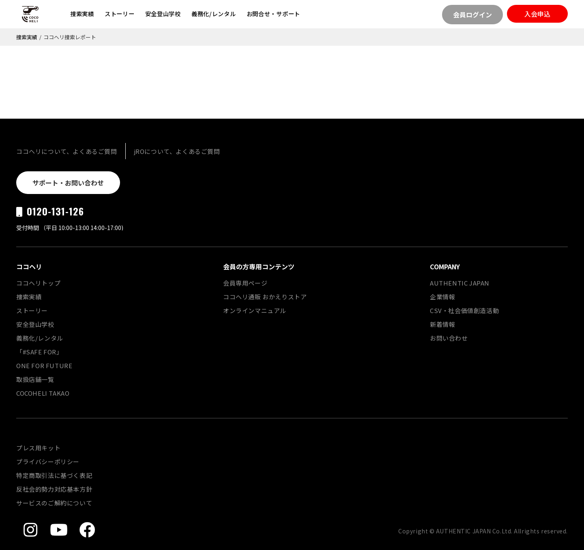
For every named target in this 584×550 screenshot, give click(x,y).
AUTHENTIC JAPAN (460, 283)
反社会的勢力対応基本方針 (54, 489)
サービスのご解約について (54, 503)
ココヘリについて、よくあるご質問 (66, 151)
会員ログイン (472, 14)
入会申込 (537, 14)
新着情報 (442, 324)
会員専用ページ (245, 283)
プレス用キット (38, 447)
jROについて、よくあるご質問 (177, 151)
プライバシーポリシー (47, 461)
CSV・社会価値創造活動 (464, 310)
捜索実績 (82, 13)
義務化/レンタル (213, 13)
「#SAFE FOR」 (39, 351)
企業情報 (442, 296)
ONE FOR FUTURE (44, 365)
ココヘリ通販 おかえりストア (265, 296)
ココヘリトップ (38, 283)
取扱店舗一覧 (35, 379)
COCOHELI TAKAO (42, 393)
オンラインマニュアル (254, 310)
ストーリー (120, 13)
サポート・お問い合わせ (68, 183)
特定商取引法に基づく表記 (54, 475)
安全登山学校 (163, 13)
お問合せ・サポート (273, 13)
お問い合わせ (449, 338)
